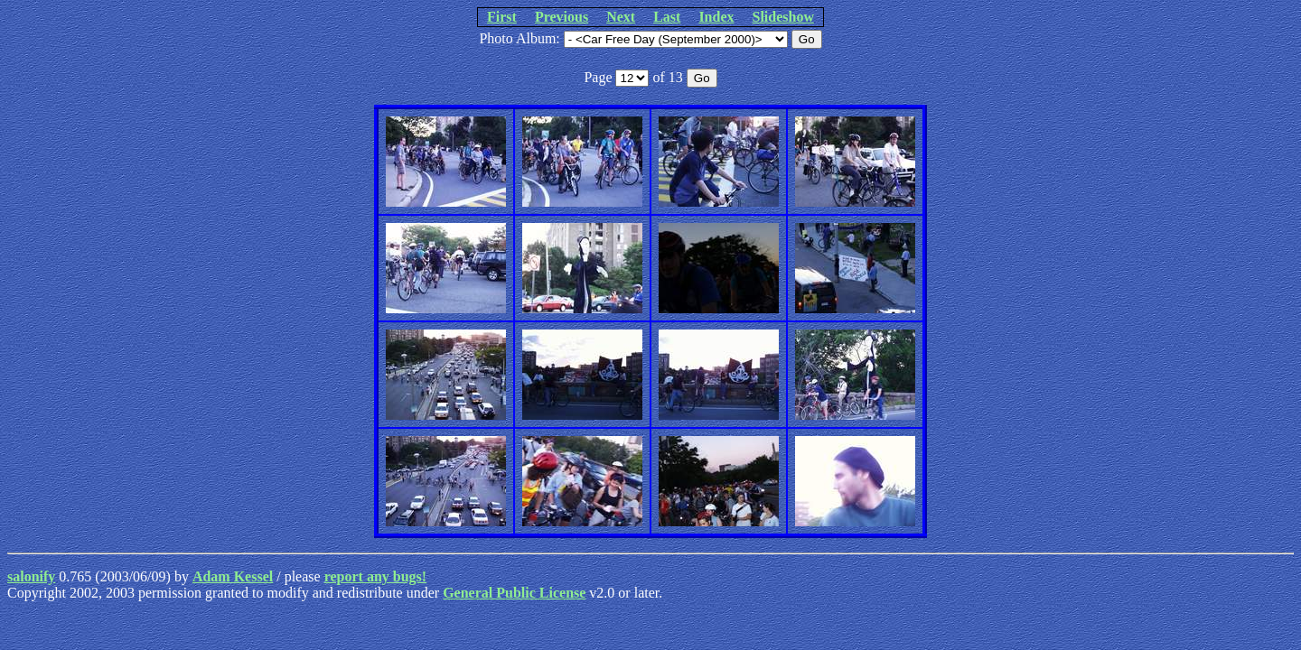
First (502, 16)
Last (666, 16)
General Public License (514, 592)
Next (620, 16)
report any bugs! (375, 576)
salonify (31, 576)
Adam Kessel (232, 576)
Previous (561, 16)
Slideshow (783, 16)
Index (716, 16)
